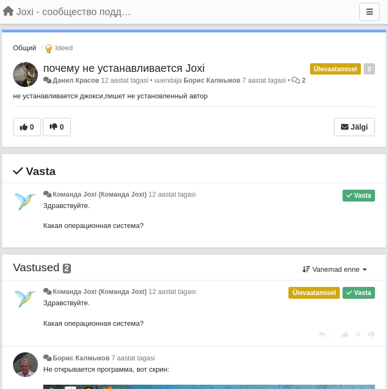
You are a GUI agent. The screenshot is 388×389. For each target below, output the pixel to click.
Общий (24, 48)
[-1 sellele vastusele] (371, 335)
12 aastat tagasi (172, 194)
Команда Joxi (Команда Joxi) (99, 194)
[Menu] (369, 12)
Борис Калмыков (211, 80)
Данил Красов (75, 80)
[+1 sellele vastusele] (344, 335)
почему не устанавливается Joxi (124, 68)
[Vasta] (322, 335)
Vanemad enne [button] (334, 269)
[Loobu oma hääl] (358, 335)
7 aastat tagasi (133, 358)
